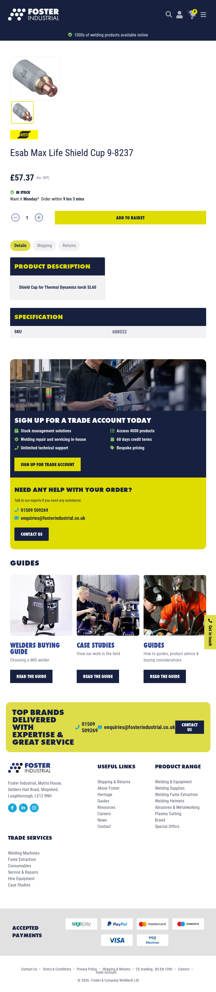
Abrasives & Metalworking (177, 807)
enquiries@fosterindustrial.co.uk (53, 518)
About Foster (108, 788)
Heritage (104, 794)
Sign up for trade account (47, 464)
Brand (160, 820)
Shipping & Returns (113, 781)
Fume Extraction (22, 859)
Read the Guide (31, 676)
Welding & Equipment (173, 781)
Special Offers (167, 826)
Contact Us (29, 969)
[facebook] (13, 810)
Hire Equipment (21, 878)
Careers (104, 813)
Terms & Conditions (57, 969)
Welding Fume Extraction (176, 794)
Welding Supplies (170, 788)
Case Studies (19, 885)
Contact (104, 826)
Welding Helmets (169, 800)
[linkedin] (24, 810)
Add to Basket (130, 218)
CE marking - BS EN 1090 (154, 969)
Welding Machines (23, 853)
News (102, 820)
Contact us (31, 534)
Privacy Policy (87, 969)
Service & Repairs (23, 872)
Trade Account (105, 972)
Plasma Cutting (168, 813)
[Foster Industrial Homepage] (33, 15)
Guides (103, 800)
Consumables (19, 865)
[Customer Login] (179, 14)
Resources (106, 807)
